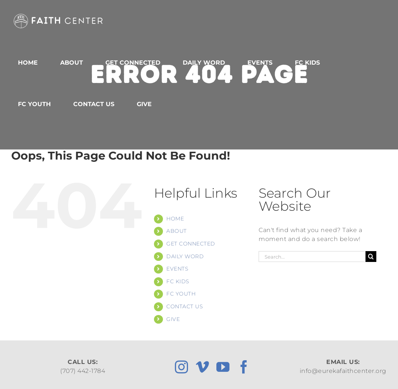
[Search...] (312, 256)
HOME (175, 218)
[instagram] (181, 366)
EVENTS (177, 268)
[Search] (370, 256)
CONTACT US (184, 306)
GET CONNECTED (190, 243)
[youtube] (223, 366)
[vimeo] (202, 366)
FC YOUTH (180, 293)
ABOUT (176, 231)
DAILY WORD (185, 256)
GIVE (173, 319)
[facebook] (244, 366)
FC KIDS (177, 281)
